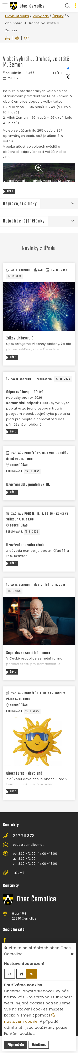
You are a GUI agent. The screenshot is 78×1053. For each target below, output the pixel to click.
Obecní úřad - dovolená (24, 790)
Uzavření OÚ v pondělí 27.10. (28, 501)
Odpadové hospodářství (24, 409)
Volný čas (41, 16)
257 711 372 (23, 852)
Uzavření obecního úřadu (25, 562)
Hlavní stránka (17, 16)
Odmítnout (39, 1045)
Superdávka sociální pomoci (28, 670)
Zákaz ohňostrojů (20, 355)
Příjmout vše (15, 1045)
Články (58, 16)
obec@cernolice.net (28, 861)
